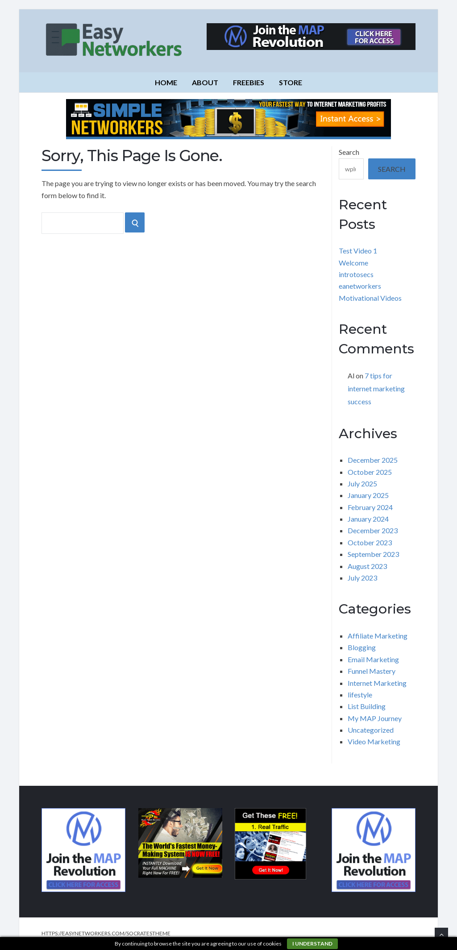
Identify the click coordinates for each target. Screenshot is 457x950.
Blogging (362, 647)
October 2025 (370, 472)
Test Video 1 (358, 250)
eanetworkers (360, 286)
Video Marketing (374, 741)
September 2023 (373, 554)
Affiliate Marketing (377, 635)
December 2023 (373, 530)
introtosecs (356, 274)
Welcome (353, 262)
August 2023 (367, 566)
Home (166, 82)
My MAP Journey (375, 718)
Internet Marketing (377, 683)
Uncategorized (371, 730)
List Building (367, 706)
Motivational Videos (370, 298)
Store (290, 82)
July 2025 (362, 483)
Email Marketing (373, 659)
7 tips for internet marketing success (376, 388)
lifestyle (360, 694)
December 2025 (373, 460)
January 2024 (368, 518)
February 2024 (370, 507)
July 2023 (362, 577)
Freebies (248, 82)
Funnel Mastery (371, 671)
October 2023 (370, 542)
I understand (312, 943)
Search (349, 152)
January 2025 (368, 495)
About (205, 82)
